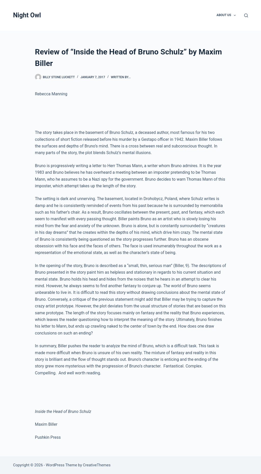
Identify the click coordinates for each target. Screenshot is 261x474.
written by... (121, 77)
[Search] (246, 15)
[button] (235, 15)
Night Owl (27, 15)
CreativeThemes (97, 465)
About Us (227, 15)
